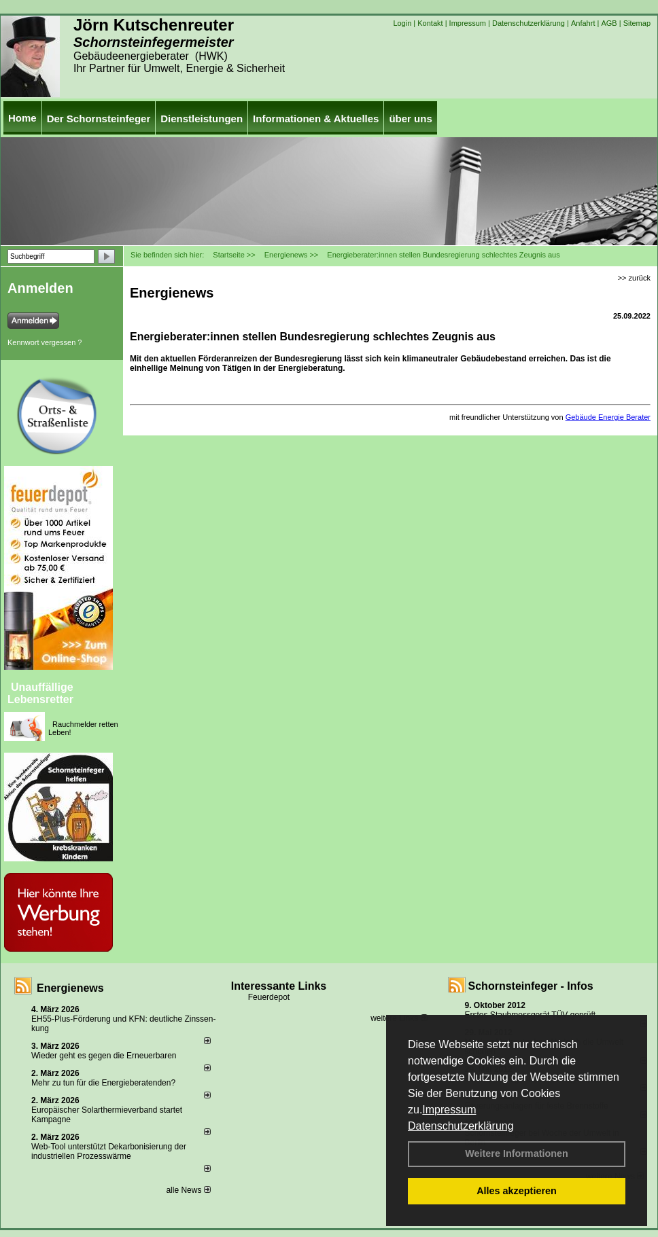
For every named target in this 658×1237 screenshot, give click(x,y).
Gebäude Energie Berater (608, 417)
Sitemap (637, 23)
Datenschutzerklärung (461, 1126)
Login (402, 23)
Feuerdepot (269, 997)
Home (22, 118)
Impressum (449, 1109)
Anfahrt (583, 23)
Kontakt (430, 23)
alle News (188, 1190)
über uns (410, 118)
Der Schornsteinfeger (99, 118)
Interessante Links (279, 986)
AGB (609, 23)
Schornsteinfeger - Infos (530, 986)
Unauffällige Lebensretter (40, 693)
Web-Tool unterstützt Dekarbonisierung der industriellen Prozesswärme (108, 1151)
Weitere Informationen (516, 1153)
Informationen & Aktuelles (316, 118)
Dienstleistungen (201, 118)
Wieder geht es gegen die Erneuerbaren (103, 1055)
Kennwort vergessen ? (44, 342)
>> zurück (634, 278)
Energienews (70, 988)
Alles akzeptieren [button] (517, 1190)
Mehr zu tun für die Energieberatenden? (103, 1083)
